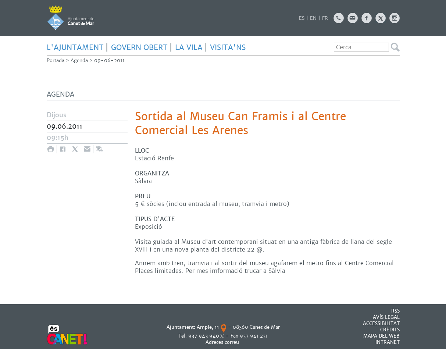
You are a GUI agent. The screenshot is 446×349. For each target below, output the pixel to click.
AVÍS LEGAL (386, 317)
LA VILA (189, 47)
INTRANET (387, 342)
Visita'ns (228, 47)
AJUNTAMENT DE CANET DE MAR (71, 18)
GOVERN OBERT (139, 47)
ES (301, 18)
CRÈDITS (390, 330)
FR (325, 18)
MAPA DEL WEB (381, 336)
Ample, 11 (208, 327)
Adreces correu (223, 342)
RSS (395, 311)
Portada (55, 60)
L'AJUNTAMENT (75, 47)
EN (313, 18)
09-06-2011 (109, 60)
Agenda (79, 60)
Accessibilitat (381, 323)
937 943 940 (203, 336)
